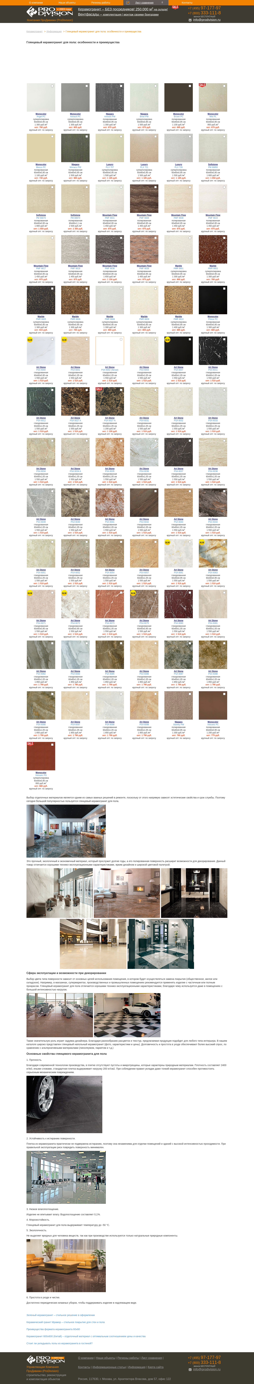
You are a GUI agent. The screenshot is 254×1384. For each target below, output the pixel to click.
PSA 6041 (109, 522)
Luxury (109, 164)
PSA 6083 (75, 674)
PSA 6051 (41, 572)
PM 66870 (41, 218)
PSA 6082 (41, 674)
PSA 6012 (41, 420)
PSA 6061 (178, 572)
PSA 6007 (178, 370)
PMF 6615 (213, 218)
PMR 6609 (144, 319)
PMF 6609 (178, 218)
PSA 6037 (178, 471)
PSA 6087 (178, 674)
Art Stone (41, 367)
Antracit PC (75, 116)
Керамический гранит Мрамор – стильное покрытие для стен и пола (65, 1322)
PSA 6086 (144, 674)
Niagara (110, 114)
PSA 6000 (41, 370)
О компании (36, 2)
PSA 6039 (41, 522)
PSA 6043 (178, 522)
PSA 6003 (144, 370)
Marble (178, 266)
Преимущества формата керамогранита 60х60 (53, 1329)
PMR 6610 (178, 319)
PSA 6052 (75, 572)
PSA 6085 (109, 674)
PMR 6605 (41, 319)
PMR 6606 (75, 319)
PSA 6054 (109, 572)
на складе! (123, 9)
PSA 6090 (41, 724)
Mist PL (213, 116)
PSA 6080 (178, 623)
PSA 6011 (213, 370)
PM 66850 (213, 167)
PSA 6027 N (110, 420)
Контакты (187, 2)
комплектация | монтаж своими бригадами (118, 14)
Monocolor (41, 114)
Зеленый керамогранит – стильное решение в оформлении (60, 1315)
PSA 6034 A (75, 471)
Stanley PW (178, 724)
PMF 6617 (41, 268)
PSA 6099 (144, 724)
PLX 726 (179, 167)
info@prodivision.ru (204, 20)
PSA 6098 (109, 724)
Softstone (213, 164)
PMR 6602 (213, 268)
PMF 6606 (144, 218)
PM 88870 (75, 218)
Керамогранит (34, 31)
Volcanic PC (213, 724)
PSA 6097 (75, 724)
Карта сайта (156, 1367)
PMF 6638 (144, 268)
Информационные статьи (109, 1367)
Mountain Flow (109, 215)
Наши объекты (67, 2)
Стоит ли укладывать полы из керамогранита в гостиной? (59, 1343)
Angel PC (41, 116)
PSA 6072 (75, 623)
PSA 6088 (213, 674)
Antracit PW (109, 116)
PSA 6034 (41, 471)
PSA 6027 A (75, 420)
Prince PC (213, 319)
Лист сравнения (144, 2)
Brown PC (178, 116)
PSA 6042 (144, 522)
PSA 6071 (41, 623)
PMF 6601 (110, 218)
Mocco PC (41, 167)
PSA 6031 (144, 420)
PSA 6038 (213, 471)
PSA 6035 (109, 471)
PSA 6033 (213, 420)
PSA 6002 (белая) (109, 370)
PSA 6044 (213, 522)
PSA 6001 (75, 370)
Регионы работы (100, 2)
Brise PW (144, 116)
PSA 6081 (213, 623)
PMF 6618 (75, 268)
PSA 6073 (109, 623)
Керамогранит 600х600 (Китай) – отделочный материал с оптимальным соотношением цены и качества (86, 1336)
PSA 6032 (178, 420)
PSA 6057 (144, 572)
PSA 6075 (144, 623)
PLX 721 (144, 167)
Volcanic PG (41, 775)
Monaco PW (75, 167)
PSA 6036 (144, 471)
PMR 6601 (178, 268)
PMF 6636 (110, 268)
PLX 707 (110, 167)
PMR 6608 (110, 319)
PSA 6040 (75, 522)
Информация (54, 31)
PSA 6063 (213, 572)
